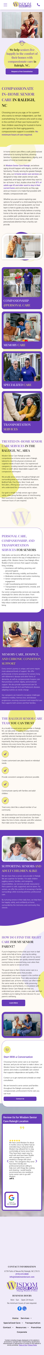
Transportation (17, 424)
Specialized (13, 385)
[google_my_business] (24, 1308)
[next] (36, 1161)
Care (21, 345)
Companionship (16, 300)
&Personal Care (17, 305)
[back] (7, 1161)
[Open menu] (5, 5)
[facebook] (19, 1308)
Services (11, 429)
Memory (10, 345)
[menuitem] (15, 1318)
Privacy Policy (32, 1345)
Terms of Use (23, 1345)
